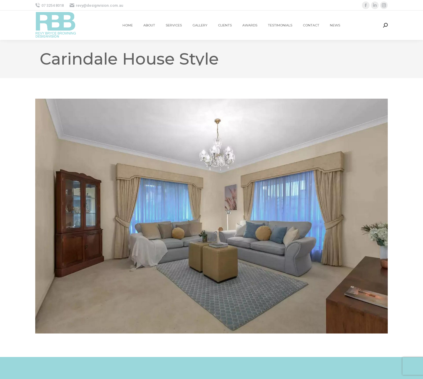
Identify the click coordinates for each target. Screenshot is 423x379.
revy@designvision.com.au (96, 5)
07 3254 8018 (49, 5)
